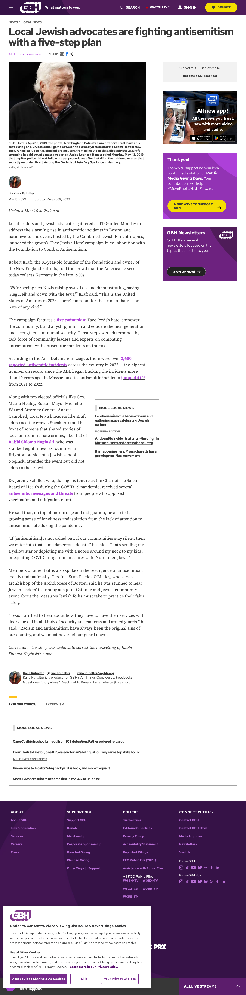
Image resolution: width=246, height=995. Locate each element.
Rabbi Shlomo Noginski (31, 442)
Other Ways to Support (84, 868)
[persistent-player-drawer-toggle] (212, 986)
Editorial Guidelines (137, 828)
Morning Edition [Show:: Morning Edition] (107, 431)
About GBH (19, 820)
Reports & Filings (135, 852)
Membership (76, 836)
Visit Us (184, 852)
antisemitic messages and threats (41, 493)
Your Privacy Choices (120, 979)
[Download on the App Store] (201, 138)
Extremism (55, 704)
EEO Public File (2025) (139, 860)
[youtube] (193, 867)
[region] (77, 947)
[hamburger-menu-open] (13, 7)
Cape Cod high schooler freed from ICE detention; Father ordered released (68, 741)
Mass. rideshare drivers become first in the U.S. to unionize (56, 779)
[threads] (206, 867)
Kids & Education (23, 828)
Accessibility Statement (140, 844)
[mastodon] (206, 881)
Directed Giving (78, 852)
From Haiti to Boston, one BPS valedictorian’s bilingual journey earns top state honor (76, 752)
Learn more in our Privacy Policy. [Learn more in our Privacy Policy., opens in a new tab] (94, 967)
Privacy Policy (133, 836)
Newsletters (188, 844)
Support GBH (77, 820)
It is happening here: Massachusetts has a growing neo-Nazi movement (125, 453)
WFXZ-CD (130, 889)
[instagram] (181, 867)
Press (15, 852)
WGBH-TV (130, 880)
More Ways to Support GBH (193, 205)
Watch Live (160, 7)
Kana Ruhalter (23, 193)
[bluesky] (200, 867)
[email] (97, 673)
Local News (32, 22)
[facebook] (211, 867)
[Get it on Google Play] (224, 138)
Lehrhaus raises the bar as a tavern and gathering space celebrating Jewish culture (124, 420)
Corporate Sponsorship (84, 844)
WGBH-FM (150, 889)
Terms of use (132, 820)
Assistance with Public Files (143, 868)
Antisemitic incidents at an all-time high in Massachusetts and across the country (127, 440)
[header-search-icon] (130, 7)
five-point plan (71, 320)
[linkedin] (217, 867)
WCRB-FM (131, 896)
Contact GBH (189, 820)
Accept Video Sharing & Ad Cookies (38, 979)
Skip (84, 979)
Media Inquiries (190, 836)
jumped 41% (133, 378)
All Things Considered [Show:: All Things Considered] (30, 759)
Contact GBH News (193, 828)
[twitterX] (61, 673)
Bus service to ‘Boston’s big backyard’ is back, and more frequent (61, 768)
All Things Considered (25, 54)
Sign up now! (184, 271)
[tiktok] (187, 867)
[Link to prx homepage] (156, 946)
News (13, 22)
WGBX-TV (150, 880)
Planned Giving (78, 860)
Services (17, 836)
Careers (16, 844)
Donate (221, 7)
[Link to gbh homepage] (30, 7)
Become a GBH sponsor (200, 76)
